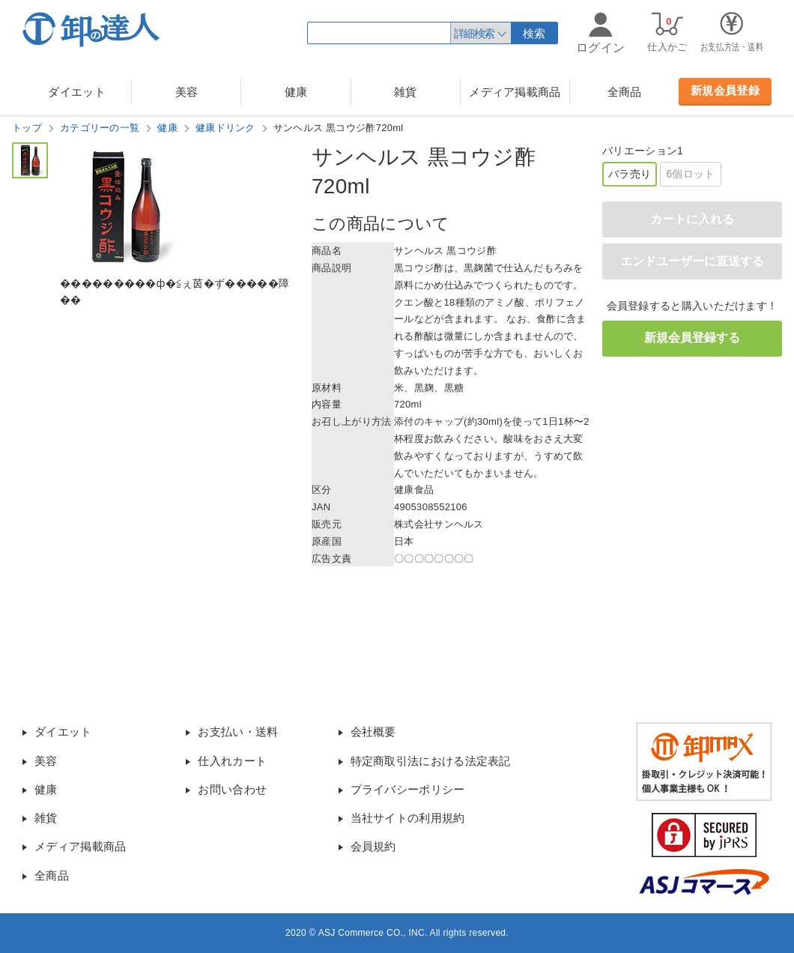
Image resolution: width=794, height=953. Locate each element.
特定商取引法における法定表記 (431, 760)
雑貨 (405, 91)
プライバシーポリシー (408, 789)
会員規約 (373, 846)
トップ (27, 127)
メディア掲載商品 (514, 91)
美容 (186, 91)
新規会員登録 (725, 90)
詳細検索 (474, 33)
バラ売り (629, 174)
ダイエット (77, 91)
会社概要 (373, 731)
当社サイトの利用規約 (408, 817)
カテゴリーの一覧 (99, 127)
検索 (534, 33)
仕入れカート (232, 760)
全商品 (624, 91)
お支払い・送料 (238, 731)
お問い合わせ (232, 789)
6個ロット (690, 174)
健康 (296, 91)
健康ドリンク (225, 127)
